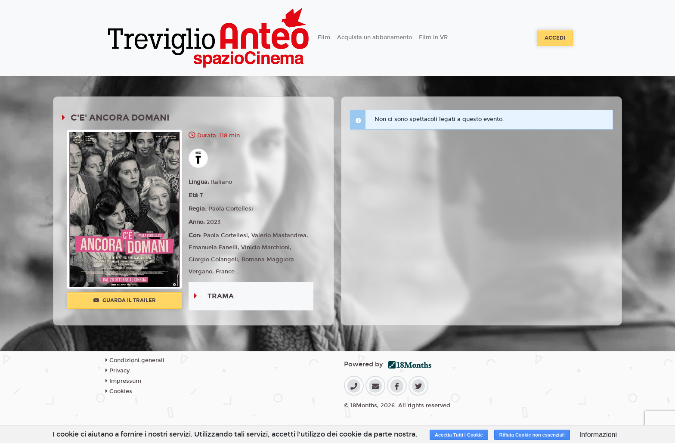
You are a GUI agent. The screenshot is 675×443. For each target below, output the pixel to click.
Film (324, 37)
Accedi (555, 38)
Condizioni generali (134, 360)
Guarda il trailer (124, 300)
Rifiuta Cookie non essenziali (532, 434)
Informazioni (598, 434)
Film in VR (433, 37)
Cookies (118, 391)
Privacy (117, 370)
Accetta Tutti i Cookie (459, 434)
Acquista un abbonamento (374, 37)
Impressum (123, 381)
